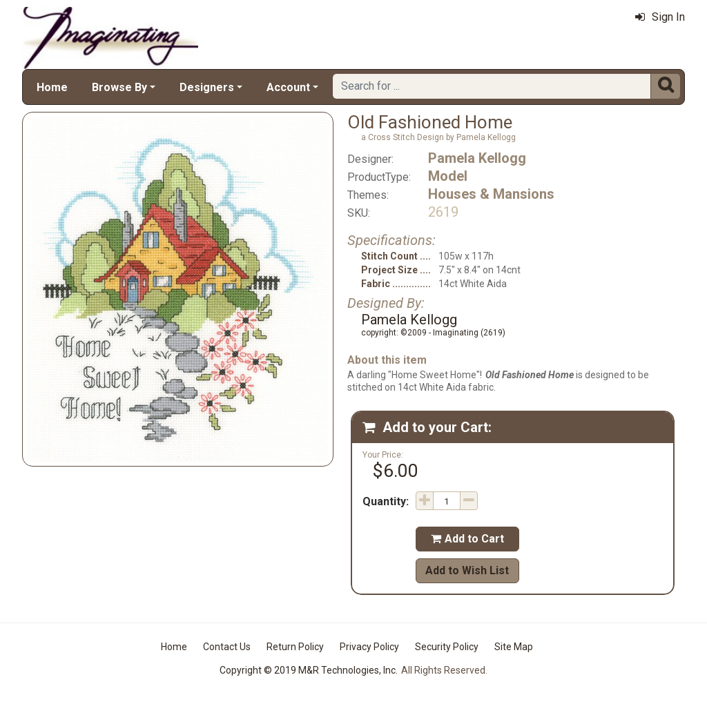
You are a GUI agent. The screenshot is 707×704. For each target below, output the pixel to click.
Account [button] (288, 87)
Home (52, 87)
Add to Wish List (467, 570)
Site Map (513, 646)
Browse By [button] (119, 87)
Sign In (660, 16)
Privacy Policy (369, 646)
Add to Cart (467, 538)
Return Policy (295, 646)
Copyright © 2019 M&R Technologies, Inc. (309, 670)
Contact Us (227, 646)
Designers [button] (207, 87)
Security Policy (446, 646)
